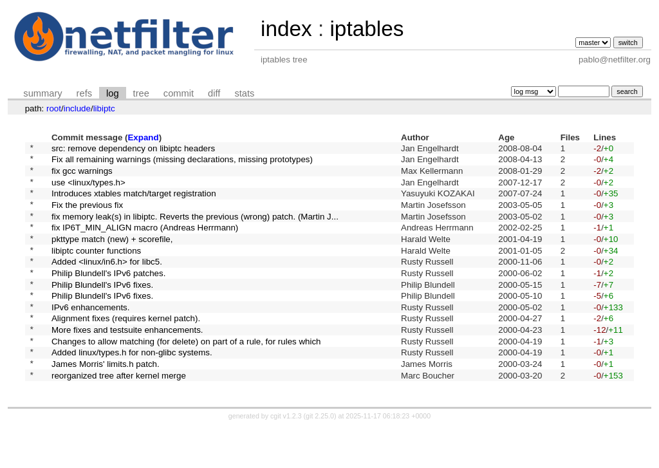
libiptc (104, 108)
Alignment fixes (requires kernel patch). (125, 348)
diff (214, 93)
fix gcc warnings (82, 175)
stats (244, 93)
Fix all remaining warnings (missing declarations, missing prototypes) (182, 162)
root (53, 108)
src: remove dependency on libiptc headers (133, 149)
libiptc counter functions (96, 269)
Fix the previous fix (87, 215)
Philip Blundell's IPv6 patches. (108, 295)
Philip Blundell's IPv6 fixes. (102, 309)
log (112, 93)
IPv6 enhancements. (90, 335)
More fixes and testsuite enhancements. (127, 362)
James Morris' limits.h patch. (105, 402)
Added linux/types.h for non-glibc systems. (131, 388)
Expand (142, 137)
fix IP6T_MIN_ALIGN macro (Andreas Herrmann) (144, 242)
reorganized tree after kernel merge (118, 415)
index (286, 29)
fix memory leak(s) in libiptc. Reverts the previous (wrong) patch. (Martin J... (195, 229)
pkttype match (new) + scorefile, (112, 255)
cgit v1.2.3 (286, 456)
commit (178, 93)
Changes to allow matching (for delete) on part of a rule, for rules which (186, 375)
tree (141, 93)
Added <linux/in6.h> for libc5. (106, 282)
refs (84, 93)
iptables (367, 29)
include (77, 108)
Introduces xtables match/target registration (133, 202)
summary (42, 93)
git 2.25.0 (320, 456)
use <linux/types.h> (88, 189)
